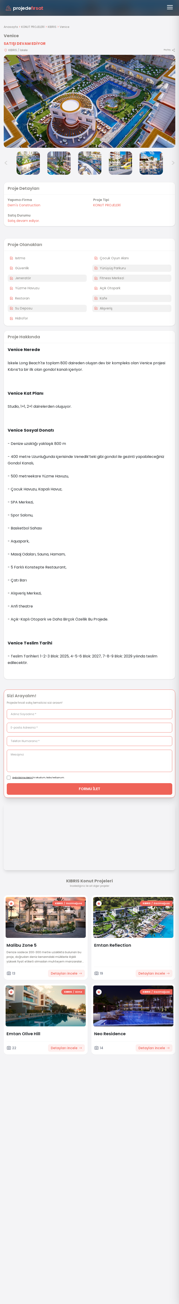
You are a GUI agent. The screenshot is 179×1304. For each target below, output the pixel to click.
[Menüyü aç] (169, 7)
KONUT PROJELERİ (33, 27)
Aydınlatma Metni (22, 777)
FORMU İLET (89, 789)
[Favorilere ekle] (11, 903)
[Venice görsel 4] (59, 163)
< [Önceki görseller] (6, 163)
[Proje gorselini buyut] (89, 101)
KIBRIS (52, 27)
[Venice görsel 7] (151, 163)
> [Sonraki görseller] (173, 163)
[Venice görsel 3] (28, 163)
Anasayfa (11, 27)
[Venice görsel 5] (89, 163)
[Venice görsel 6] (120, 163)
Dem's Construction (24, 205)
